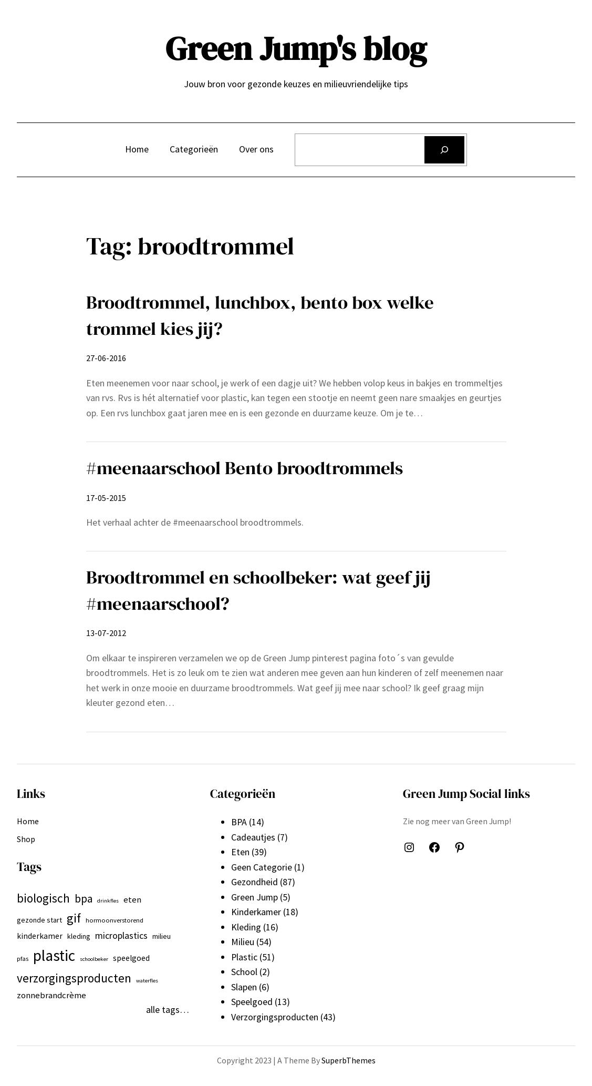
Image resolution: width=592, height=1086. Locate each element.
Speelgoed (252, 1002)
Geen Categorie (261, 867)
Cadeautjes (253, 837)
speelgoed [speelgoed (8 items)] (131, 958)
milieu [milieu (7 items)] (161, 936)
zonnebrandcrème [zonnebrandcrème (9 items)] (51, 995)
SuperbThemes (348, 1060)
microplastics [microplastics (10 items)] (121, 935)
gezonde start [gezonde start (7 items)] (39, 920)
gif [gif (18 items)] (74, 918)
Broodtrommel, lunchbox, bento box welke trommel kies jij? (260, 315)
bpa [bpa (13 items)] (83, 899)
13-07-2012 (106, 633)
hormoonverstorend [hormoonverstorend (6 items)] (114, 920)
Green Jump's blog (296, 48)
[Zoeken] (444, 149)
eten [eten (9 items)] (132, 899)
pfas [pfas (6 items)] (22, 958)
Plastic (244, 957)
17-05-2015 (106, 498)
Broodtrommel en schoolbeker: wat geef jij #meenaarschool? (258, 590)
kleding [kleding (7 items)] (78, 936)
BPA (239, 822)
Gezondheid (254, 882)
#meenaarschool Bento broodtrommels (244, 467)
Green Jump (254, 897)
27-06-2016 (106, 358)
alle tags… (167, 1009)
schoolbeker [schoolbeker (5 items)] (94, 959)
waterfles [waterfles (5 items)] (147, 980)
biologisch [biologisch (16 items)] (43, 898)
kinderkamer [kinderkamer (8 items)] (40, 936)
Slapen (244, 987)
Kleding (246, 927)
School (244, 972)
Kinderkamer (256, 912)
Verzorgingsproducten (274, 1017)
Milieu (242, 942)
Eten (240, 852)
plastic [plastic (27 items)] (54, 955)
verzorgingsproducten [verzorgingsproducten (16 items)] (74, 978)
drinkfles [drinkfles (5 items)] (108, 900)
